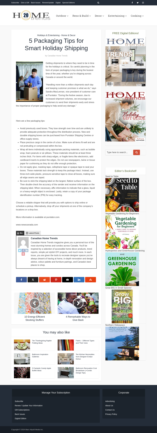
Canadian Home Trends (57, 56)
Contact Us (110, 410)
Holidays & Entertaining (48, 35)
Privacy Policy (111, 414)
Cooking (136, 15)
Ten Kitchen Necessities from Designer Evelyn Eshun (85, 356)
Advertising (110, 401)
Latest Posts (34, 233)
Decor (98, 15)
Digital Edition (20, 418)
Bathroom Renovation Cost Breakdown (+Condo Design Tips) (86, 370)
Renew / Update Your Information (28, 405)
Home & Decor (68, 35)
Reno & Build (80, 15)
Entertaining (116, 15)
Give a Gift (25, 3)
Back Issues (35, 3)
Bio (21, 233)
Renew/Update (48, 3)
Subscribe (15, 3)
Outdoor (61, 15)
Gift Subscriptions (22, 410)
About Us (109, 405)
